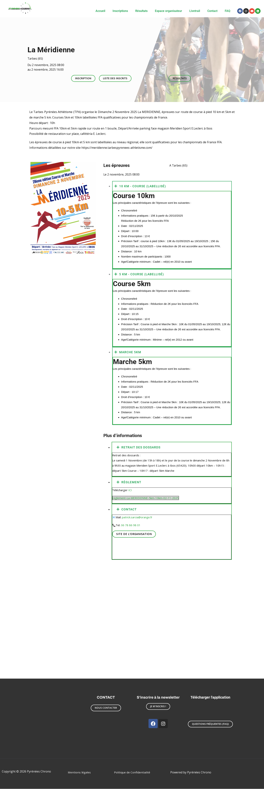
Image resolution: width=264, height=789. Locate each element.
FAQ (227, 11)
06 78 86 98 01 (130, 525)
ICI (130, 490)
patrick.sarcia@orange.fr (137, 517)
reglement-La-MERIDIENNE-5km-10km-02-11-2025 (145, 498)
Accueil (100, 11)
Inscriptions (120, 11)
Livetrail (194, 11)
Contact (212, 11)
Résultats (141, 11)
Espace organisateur (168, 11)
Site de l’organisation (134, 534)
